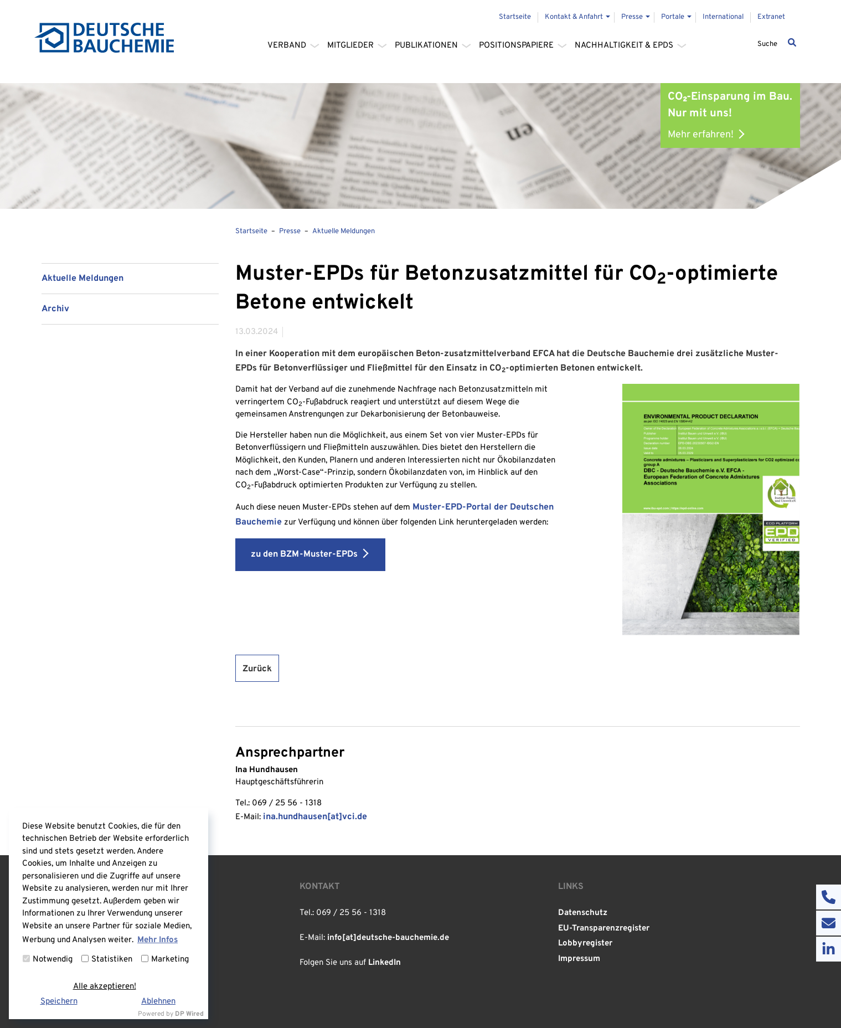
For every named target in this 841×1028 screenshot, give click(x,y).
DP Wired (189, 1014)
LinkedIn (384, 963)
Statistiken (106, 959)
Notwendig (48, 959)
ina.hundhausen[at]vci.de (315, 817)
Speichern (59, 1001)
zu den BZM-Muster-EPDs (304, 554)
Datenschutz (582, 913)
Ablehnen (158, 1001)
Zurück (257, 669)
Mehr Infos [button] (157, 940)
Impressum (579, 959)
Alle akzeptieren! (104, 986)
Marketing (165, 959)
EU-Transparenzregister (603, 928)
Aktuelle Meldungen (82, 278)
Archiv (55, 309)
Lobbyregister (585, 943)
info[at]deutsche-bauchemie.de (388, 938)
